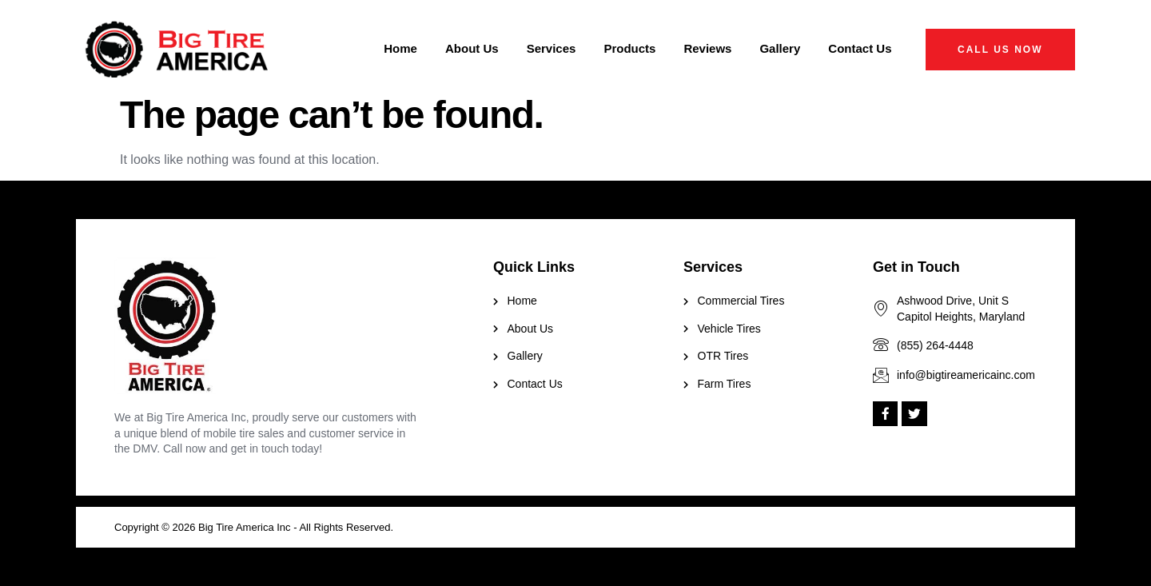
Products (629, 48)
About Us (472, 48)
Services (551, 48)
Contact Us (859, 48)
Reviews (707, 48)
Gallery (779, 48)
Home (400, 48)
